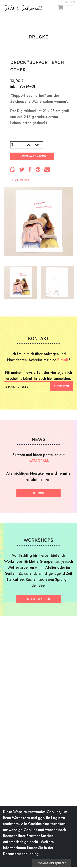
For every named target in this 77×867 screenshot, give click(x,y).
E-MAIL (63, 359)
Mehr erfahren (38, 599)
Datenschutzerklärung (21, 853)
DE (67, 2)
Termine (39, 493)
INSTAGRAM (38, 460)
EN (73, 2)
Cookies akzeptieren (51, 863)
